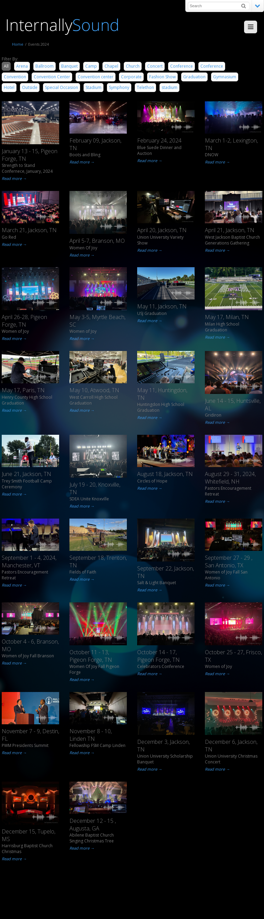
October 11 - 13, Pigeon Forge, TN (90, 655)
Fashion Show (162, 77)
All (6, 66)
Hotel (9, 87)
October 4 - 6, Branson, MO (30, 645)
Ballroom (44, 66)
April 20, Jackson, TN (162, 230)
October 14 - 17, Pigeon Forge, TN (158, 655)
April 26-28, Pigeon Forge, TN (24, 320)
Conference (181, 66)
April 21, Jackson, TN (229, 230)
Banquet (69, 66)
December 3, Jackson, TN (163, 745)
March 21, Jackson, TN (29, 230)
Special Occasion (61, 87)
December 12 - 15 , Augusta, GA (92, 824)
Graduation (194, 77)
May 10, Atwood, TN (94, 390)
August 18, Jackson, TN (165, 474)
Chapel (111, 66)
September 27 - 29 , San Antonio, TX (228, 561)
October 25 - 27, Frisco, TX (233, 655)
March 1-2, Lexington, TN (231, 144)
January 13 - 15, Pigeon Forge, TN (29, 154)
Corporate (131, 77)
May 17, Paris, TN (23, 390)
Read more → (14, 178)
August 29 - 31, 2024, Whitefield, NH (230, 477)
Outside (29, 87)
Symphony (119, 87)
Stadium (93, 87)
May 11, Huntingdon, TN (162, 393)
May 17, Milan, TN (227, 317)
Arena (22, 66)
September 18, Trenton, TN (98, 561)
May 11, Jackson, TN (162, 306)
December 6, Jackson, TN (231, 745)
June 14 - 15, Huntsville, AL (233, 404)
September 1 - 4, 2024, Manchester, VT (29, 561)
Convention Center (52, 77)
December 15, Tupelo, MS (28, 835)
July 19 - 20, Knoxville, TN (94, 488)
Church (133, 66)
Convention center (95, 77)
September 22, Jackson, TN (165, 572)
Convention (15, 77)
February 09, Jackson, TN (95, 144)
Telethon (145, 87)
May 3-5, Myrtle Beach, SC (97, 320)
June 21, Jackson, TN (26, 474)
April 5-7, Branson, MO (97, 241)
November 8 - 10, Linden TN (90, 734)
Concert (155, 66)
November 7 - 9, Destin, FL (30, 734)
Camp (91, 66)
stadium (169, 87)
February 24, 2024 (159, 140)
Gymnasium (224, 77)
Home (17, 44)
